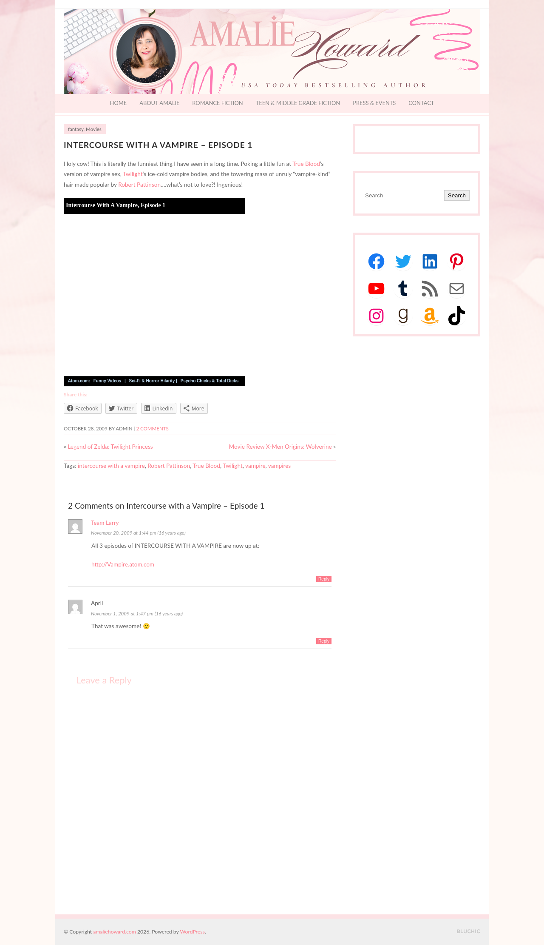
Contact (421, 103)
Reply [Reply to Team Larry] (323, 579)
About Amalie (159, 103)
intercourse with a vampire (111, 465)
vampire (255, 465)
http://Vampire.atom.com (122, 564)
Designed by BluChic (468, 931)
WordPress (192, 931)
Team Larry (105, 522)
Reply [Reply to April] (323, 641)
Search (457, 195)
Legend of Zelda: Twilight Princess (110, 446)
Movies (94, 129)
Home (118, 103)
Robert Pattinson (139, 184)
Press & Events (374, 103)
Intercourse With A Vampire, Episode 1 (115, 205)
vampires (279, 465)
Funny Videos (107, 381)
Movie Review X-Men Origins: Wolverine (280, 446)
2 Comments (152, 428)
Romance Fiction (217, 103)
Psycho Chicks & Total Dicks (210, 381)
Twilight (133, 174)
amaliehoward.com (114, 931)
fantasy (75, 129)
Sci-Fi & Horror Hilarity (152, 381)
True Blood (306, 163)
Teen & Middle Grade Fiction (298, 103)
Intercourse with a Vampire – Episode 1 (158, 145)
